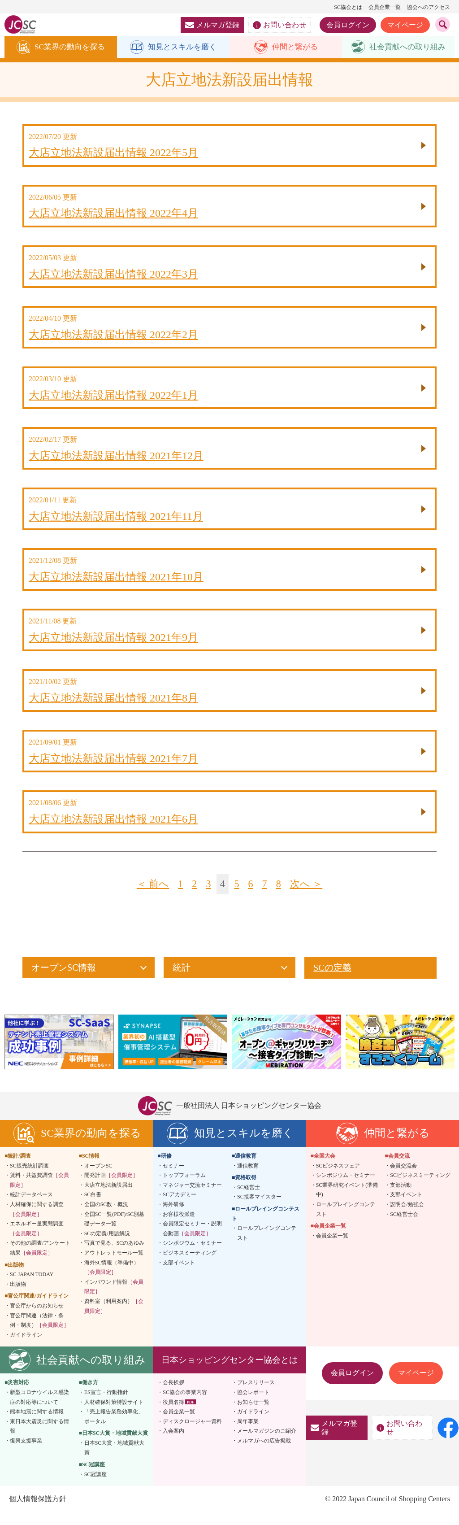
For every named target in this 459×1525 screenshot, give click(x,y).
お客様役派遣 (179, 1227)
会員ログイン (347, 25)
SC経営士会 (404, 1227)
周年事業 (248, 1434)
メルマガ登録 (212, 25)
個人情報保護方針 (37, 1511)
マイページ (405, 25)
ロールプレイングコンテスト (266, 1245)
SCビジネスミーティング (420, 1188)
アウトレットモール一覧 (113, 1265)
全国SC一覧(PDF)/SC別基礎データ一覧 (114, 1232)
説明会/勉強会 (407, 1217)
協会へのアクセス (428, 7)
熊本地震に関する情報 (37, 1424)
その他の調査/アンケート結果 (40, 1260)
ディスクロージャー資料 (192, 1434)
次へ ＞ (307, 896)
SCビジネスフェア (338, 1178)
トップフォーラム (184, 1188)
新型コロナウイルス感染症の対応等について (39, 1410)
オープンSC (98, 1178)
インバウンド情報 (113, 1299)
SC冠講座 (95, 1487)
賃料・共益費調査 (39, 1193)
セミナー (173, 1178)
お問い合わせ (279, 25)
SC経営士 (248, 1200)
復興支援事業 (26, 1453)
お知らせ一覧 (253, 1415)
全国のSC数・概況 (106, 1217)
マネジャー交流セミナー (192, 1197)
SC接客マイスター (259, 1209)
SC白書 (93, 1207)
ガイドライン (26, 1347)
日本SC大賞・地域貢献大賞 (114, 1460)
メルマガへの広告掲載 (264, 1453)
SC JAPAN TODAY (31, 1287)
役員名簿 (173, 1415)
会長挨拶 (173, 1395)
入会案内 (173, 1443)
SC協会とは (348, 7)
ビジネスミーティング (190, 1265)
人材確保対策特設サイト (113, 1415)
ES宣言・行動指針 (106, 1405)
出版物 (18, 1297)
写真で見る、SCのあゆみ (114, 1255)
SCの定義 (332, 980)
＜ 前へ (151, 896)
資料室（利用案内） (113, 1319)
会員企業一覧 (384, 7)
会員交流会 (403, 1178)
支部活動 (400, 1197)
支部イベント (179, 1275)
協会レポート (253, 1405)
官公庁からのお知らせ (37, 1318)
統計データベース (31, 1207)
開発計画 (111, 1188)
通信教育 (248, 1178)
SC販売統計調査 (29, 1178)
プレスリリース (256, 1395)
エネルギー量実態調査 (37, 1241)
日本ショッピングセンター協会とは (229, 1372)
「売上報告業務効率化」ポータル (113, 1429)
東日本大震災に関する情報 (39, 1439)
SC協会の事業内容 (185, 1405)
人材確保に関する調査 (37, 1222)
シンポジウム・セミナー (192, 1255)
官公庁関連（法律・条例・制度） (39, 1333)
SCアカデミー (179, 1207)
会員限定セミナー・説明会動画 (192, 1241)
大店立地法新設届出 (108, 1197)
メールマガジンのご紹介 (266, 1443)
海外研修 (173, 1217)
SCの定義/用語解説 (107, 1246)
